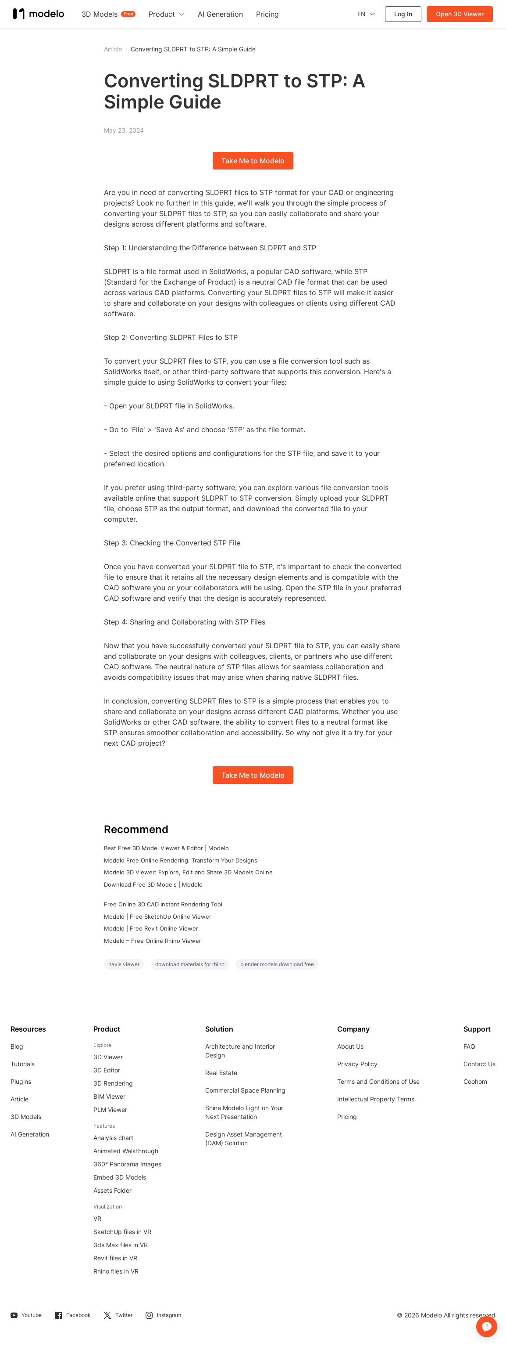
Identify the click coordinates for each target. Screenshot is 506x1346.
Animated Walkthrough (125, 1151)
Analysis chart (113, 1137)
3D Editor (106, 1070)
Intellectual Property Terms (375, 1099)
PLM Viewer (110, 1109)
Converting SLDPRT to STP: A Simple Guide (193, 49)
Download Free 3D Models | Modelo (153, 884)
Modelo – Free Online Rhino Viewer (152, 940)
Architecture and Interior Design (240, 1051)
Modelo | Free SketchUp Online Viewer (157, 916)
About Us (350, 1046)
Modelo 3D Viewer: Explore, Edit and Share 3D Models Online (188, 872)
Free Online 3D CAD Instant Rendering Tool (163, 904)
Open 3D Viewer (460, 14)
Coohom (475, 1081)
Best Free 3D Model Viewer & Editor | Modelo (166, 848)
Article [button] (113, 49)
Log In (403, 14)
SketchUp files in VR (122, 1231)
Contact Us (479, 1064)
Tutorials (23, 1064)
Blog (17, 1046)
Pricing (347, 1116)
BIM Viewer (109, 1096)
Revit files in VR (115, 1258)
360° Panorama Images (127, 1164)
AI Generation (30, 1134)
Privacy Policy (357, 1064)
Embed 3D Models (119, 1177)
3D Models (26, 1116)
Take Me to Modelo (253, 160)
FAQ (469, 1046)
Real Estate (221, 1072)
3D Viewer (108, 1057)
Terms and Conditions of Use (378, 1081)
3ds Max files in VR (120, 1245)
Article (20, 1099)
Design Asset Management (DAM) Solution (243, 1138)
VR (97, 1218)
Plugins (21, 1081)
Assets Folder (112, 1190)
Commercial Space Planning (245, 1090)
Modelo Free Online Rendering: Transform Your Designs (180, 860)
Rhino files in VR (116, 1271)
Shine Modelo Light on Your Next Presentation (244, 1112)
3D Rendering (113, 1083)
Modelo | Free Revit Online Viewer (151, 928)
